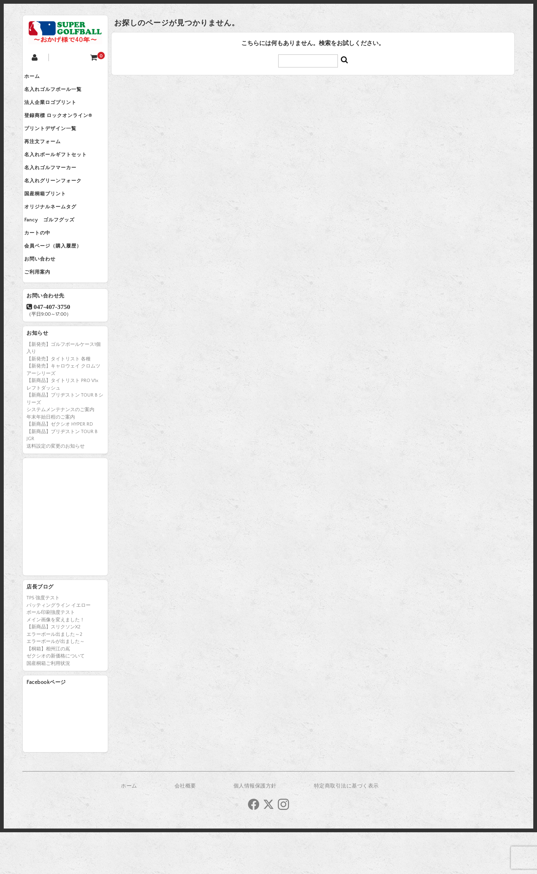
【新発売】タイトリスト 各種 (58, 400)
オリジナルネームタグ (56, 234)
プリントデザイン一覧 (56, 140)
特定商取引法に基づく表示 (346, 828)
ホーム (38, 77)
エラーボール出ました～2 (54, 676)
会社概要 (185, 828)
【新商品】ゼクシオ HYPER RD (59, 465)
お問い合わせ (46, 296)
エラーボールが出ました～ (55, 683)
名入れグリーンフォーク (59, 202)
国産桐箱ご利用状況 (48, 705)
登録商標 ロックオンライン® (64, 124)
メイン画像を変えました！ (55, 661)
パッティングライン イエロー (58, 647)
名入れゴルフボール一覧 (59, 93)
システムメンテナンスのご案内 (60, 451)
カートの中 (43, 265)
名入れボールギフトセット (61, 171)
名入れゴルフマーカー (56, 187)
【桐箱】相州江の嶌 (48, 690)
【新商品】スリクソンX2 (53, 668)
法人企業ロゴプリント (56, 108)
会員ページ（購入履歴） (59, 281)
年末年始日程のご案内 (50, 458)
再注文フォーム (48, 155)
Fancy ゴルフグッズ (55, 249)
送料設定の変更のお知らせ (55, 487)
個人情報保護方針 (255, 828)
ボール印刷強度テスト (50, 654)
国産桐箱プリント (51, 218)
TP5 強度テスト (43, 639)
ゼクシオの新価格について (55, 697)
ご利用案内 (43, 312)
